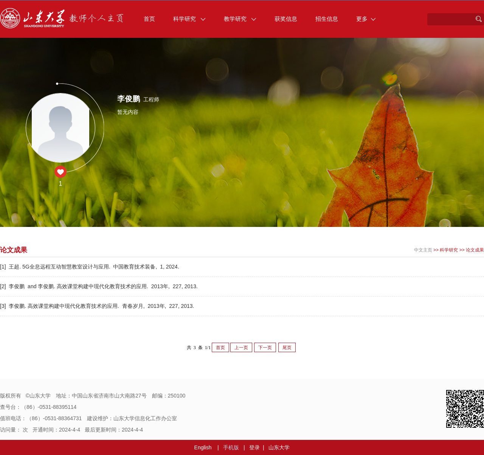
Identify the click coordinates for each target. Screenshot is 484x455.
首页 (149, 19)
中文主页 (423, 250)
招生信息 (326, 19)
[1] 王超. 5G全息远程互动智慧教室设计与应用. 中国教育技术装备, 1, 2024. (90, 267)
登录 (254, 447)
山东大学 (279, 447)
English (203, 447)
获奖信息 (286, 19)
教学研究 (240, 19)
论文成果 (475, 250)
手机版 (231, 447)
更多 (366, 19)
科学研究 (189, 19)
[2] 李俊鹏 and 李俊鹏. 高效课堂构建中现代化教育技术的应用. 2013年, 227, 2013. (99, 286)
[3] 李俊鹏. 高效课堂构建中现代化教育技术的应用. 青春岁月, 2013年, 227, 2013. (97, 306)
